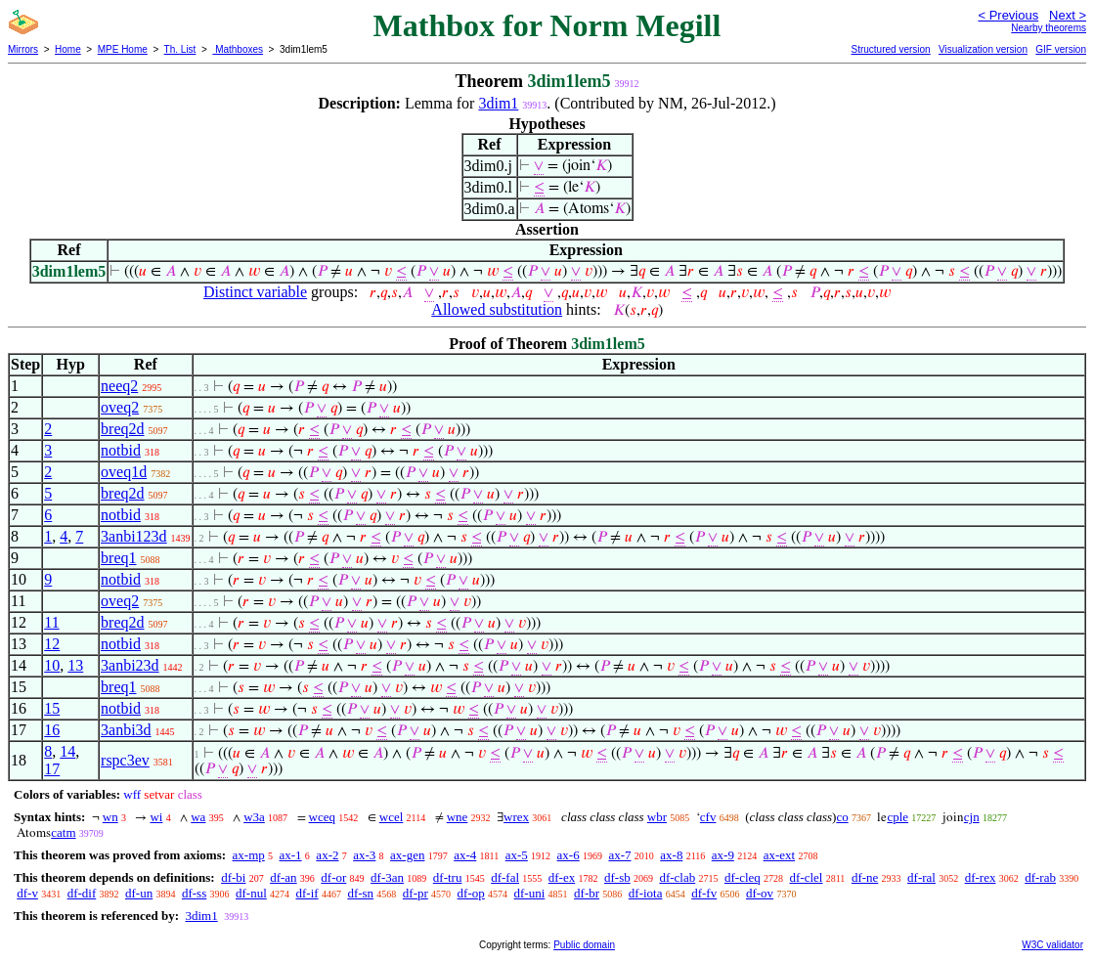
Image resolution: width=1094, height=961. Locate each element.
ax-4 (465, 855)
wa (198, 816)
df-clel (806, 877)
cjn (972, 816)
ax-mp (249, 855)
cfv (708, 816)
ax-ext (779, 855)
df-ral (921, 877)
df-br (586, 893)
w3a (254, 816)
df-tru (447, 877)
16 (52, 729)
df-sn (360, 893)
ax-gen (407, 855)
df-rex (980, 877)
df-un (139, 893)
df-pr (415, 893)
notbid (121, 450)
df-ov (759, 893)
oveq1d (124, 471)
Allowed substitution (496, 309)
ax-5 (516, 855)
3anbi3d (126, 729)
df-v (27, 893)
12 (52, 643)
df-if (307, 893)
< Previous (1008, 15)
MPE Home (123, 49)
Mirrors (23, 49)
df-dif (82, 893)
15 (52, 708)
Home (68, 49)
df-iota (646, 893)
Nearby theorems (1048, 27)
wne (457, 816)
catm (63, 832)
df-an (283, 877)
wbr (657, 816)
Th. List (180, 49)
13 (75, 665)
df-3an (387, 877)
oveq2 (120, 407)
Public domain (584, 944)
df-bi (233, 877)
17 (52, 769)
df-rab (1040, 877)
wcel (391, 816)
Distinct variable (255, 292)
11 (51, 622)
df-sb (617, 877)
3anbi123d (134, 536)
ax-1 (291, 855)
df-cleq (742, 877)
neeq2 (119, 385)
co (842, 816)
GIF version (1060, 49)
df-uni (530, 893)
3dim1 (498, 103)
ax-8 (671, 855)
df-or (333, 877)
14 (67, 751)
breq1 (118, 557)
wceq (322, 816)
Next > (1067, 15)
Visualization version (983, 49)
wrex (516, 816)
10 (52, 665)
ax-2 (327, 855)
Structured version (890, 49)
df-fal (505, 877)
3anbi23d (130, 665)
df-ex (561, 877)
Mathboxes (237, 49)
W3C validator (1052, 944)
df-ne (865, 877)
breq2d (122, 428)
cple (897, 816)
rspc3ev (125, 760)
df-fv (704, 893)
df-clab (677, 877)
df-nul (251, 893)
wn (110, 816)
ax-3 (364, 855)
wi (156, 816)
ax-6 (568, 855)
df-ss (194, 893)
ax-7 (619, 855)
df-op (471, 893)
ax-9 (723, 855)
